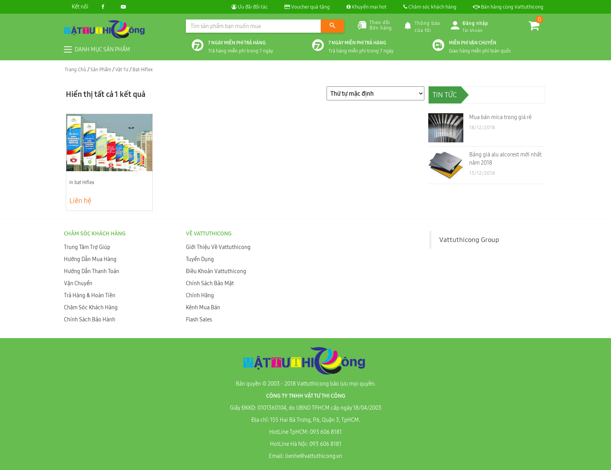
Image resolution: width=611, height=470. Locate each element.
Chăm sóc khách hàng (429, 6)
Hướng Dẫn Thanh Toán (91, 271)
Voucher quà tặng (307, 6)
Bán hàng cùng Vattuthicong (508, 6)
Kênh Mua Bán (203, 307)
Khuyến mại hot (366, 6)
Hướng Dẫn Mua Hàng (90, 259)
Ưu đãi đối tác (249, 6)
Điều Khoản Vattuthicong (216, 271)
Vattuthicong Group (469, 239)
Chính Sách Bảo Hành (89, 319)
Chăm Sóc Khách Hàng (91, 307)
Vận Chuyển (78, 283)
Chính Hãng (200, 295)
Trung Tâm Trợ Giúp (87, 247)
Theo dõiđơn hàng (375, 25)
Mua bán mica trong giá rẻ (500, 117)
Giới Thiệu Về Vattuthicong (218, 247)
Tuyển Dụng (200, 259)
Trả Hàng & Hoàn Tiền (89, 295)
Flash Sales (199, 319)
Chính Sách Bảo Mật (210, 283)
